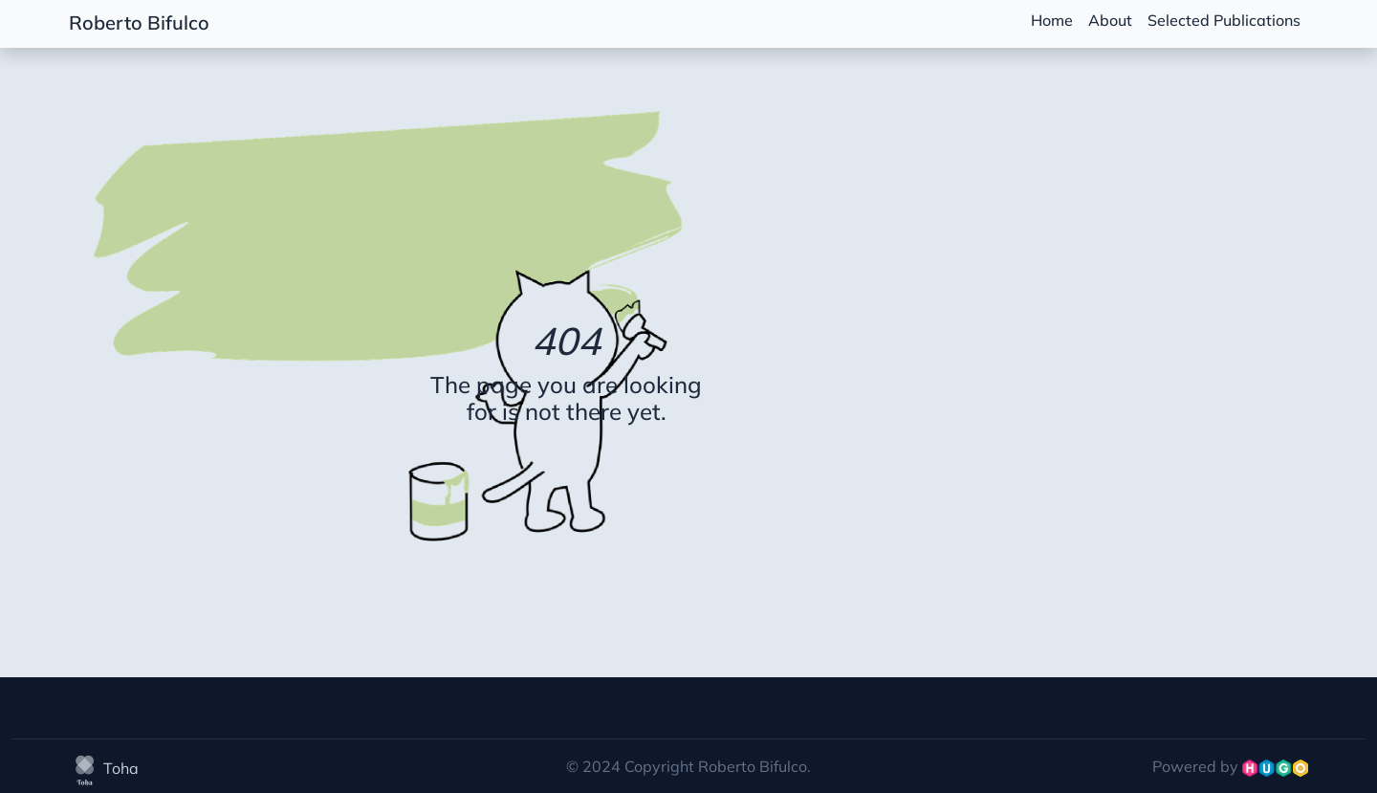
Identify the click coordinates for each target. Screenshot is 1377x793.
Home (1052, 20)
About (1110, 20)
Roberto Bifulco (139, 22)
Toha (104, 768)
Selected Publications (1224, 20)
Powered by (1230, 766)
